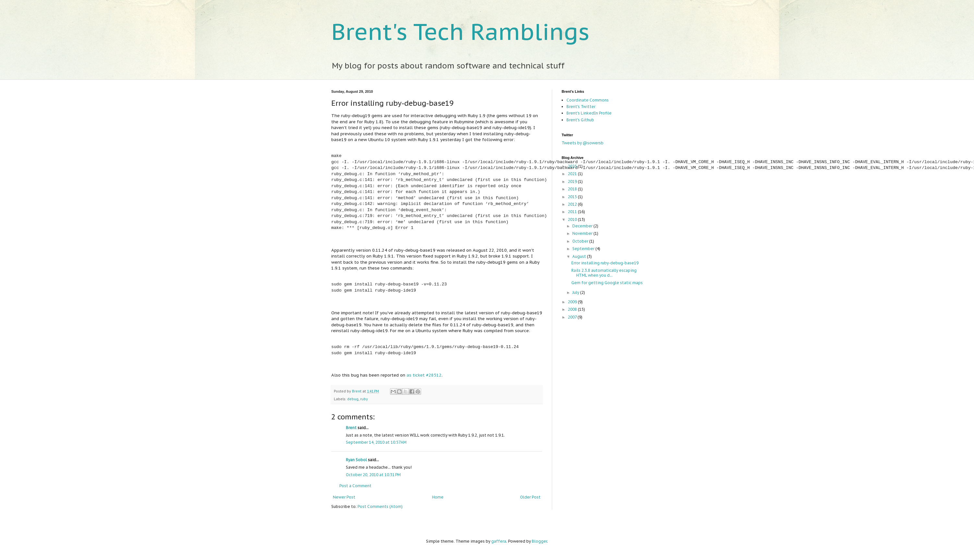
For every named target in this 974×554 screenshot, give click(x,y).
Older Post (530, 497)
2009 (573, 301)
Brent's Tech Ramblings (460, 31)
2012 (573, 204)
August (579, 256)
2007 (573, 317)
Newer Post (344, 497)
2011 (573, 211)
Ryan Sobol (356, 459)
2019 (573, 181)
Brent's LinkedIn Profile (589, 113)
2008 (573, 309)
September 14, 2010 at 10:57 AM (376, 442)
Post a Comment (355, 485)
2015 (573, 196)
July (576, 292)
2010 (573, 219)
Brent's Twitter (580, 106)
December (582, 225)
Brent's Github (580, 119)
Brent (357, 391)
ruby (364, 399)
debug (353, 399)
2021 (573, 173)
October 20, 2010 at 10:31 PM (373, 474)
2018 (573, 189)
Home (438, 497)
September (583, 248)
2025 (573, 166)
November (582, 233)
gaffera (498, 541)
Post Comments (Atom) (380, 506)
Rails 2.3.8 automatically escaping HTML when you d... (604, 272)
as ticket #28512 (424, 375)
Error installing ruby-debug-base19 (605, 262)
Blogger (539, 541)
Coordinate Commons (587, 100)
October (580, 241)
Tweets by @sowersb (582, 142)
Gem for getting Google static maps (607, 282)
